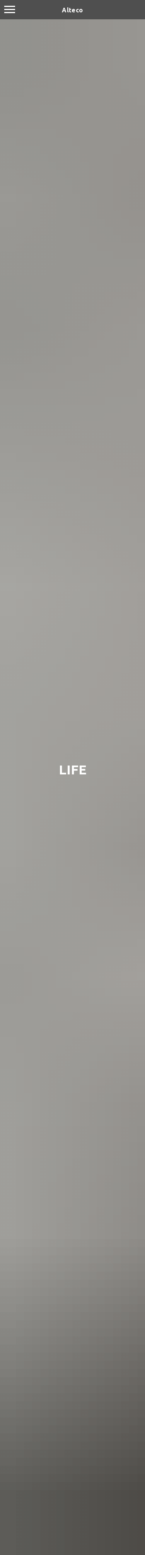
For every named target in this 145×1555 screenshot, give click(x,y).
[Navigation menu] (9, 10)
